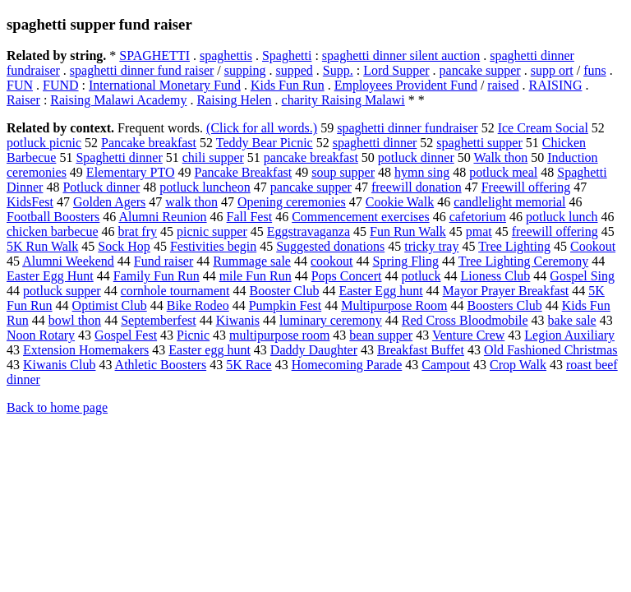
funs (594, 70)
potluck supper (62, 291)
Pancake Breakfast (243, 172)
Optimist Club (109, 305)
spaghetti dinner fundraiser (407, 128)
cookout (332, 261)
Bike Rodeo (198, 305)
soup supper (343, 172)
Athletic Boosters (161, 365)
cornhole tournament (175, 291)
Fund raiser (163, 261)
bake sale (572, 320)
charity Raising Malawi (343, 100)
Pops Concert (346, 276)
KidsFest (30, 202)
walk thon (191, 202)
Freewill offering (526, 187)
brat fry (137, 231)
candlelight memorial (509, 202)
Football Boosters (53, 217)
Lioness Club (495, 276)
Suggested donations (330, 246)
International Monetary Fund (165, 85)
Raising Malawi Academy (118, 100)
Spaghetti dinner (119, 157)
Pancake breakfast (148, 143)
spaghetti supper (479, 143)
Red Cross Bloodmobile (465, 320)
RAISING (556, 85)
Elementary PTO (130, 172)
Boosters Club (504, 305)
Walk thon (500, 157)
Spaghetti (286, 55)
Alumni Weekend (68, 261)
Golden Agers (109, 202)
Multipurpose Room (394, 305)
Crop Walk (518, 365)
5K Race (249, 365)
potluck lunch (562, 217)
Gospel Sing (582, 276)
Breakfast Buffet (420, 350)
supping (245, 70)
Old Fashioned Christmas (551, 350)
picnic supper (212, 231)
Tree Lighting (514, 246)
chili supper (213, 157)
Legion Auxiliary (569, 335)
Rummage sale (252, 261)
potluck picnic (44, 143)
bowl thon (74, 320)
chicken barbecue (52, 231)
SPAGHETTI (154, 55)
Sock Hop (124, 246)
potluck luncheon (205, 187)
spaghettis (226, 55)
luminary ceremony (330, 320)
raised (502, 85)
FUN (20, 85)
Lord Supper (396, 70)
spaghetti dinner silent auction (401, 55)
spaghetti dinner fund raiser (142, 70)
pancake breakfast (311, 157)
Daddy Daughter (313, 350)
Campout (445, 365)
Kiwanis (238, 320)
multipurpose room (279, 335)
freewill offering (555, 231)
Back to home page (57, 407)
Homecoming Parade (347, 365)
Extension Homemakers (86, 350)
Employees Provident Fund (405, 85)
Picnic (193, 335)
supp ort (552, 70)
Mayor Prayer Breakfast (506, 291)
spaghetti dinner (375, 143)
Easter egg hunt (209, 350)
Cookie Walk (400, 202)
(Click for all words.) (261, 128)
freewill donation (416, 187)
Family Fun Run (156, 276)
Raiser (23, 100)
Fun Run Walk (408, 231)
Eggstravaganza (308, 231)
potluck (420, 276)
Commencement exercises (361, 217)
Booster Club (285, 291)
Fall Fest (250, 217)
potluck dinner (416, 157)
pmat (479, 231)
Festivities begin (213, 246)
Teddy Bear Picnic (264, 143)
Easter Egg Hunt (50, 276)
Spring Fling (405, 261)
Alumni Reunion (162, 217)
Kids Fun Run (288, 85)
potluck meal (503, 172)
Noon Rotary (41, 335)
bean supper (380, 335)
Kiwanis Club (59, 365)
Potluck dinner (101, 187)
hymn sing (421, 172)
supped (293, 70)
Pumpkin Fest (285, 305)
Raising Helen (234, 100)
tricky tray (431, 246)
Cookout (592, 246)
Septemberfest (158, 320)
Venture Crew (468, 335)
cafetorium (477, 217)
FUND (61, 85)
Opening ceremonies (291, 202)
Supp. (338, 70)
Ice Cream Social (543, 128)
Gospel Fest (125, 335)
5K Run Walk (42, 246)
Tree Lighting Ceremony (523, 261)
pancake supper (480, 70)
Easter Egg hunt (380, 291)
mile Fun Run (255, 276)
